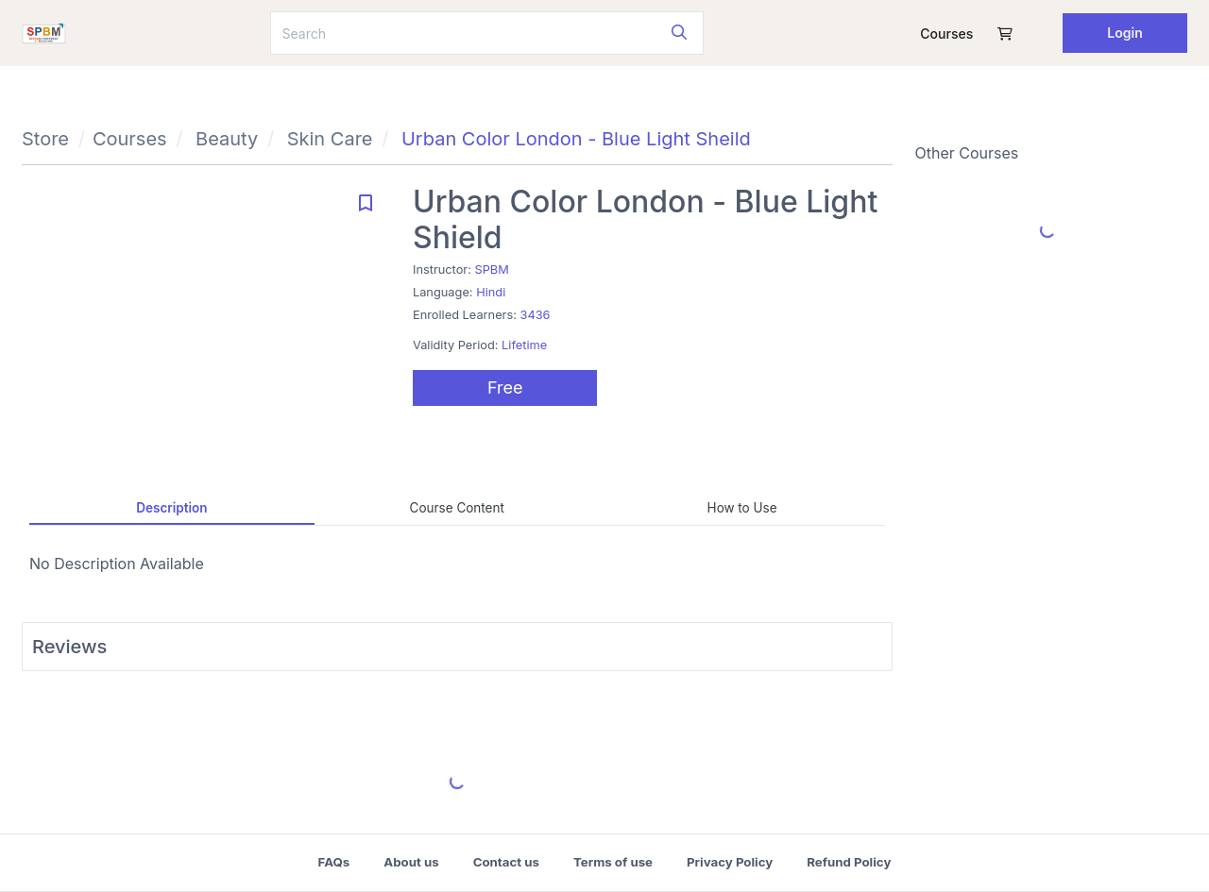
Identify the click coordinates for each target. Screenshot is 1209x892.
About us (410, 861)
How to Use (742, 507)
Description (171, 507)
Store (45, 138)
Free (505, 387)
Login (1125, 33)
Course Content (457, 507)
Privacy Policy (730, 861)
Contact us (506, 861)
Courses (946, 33)
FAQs (334, 861)
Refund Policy (849, 861)
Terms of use (613, 861)
